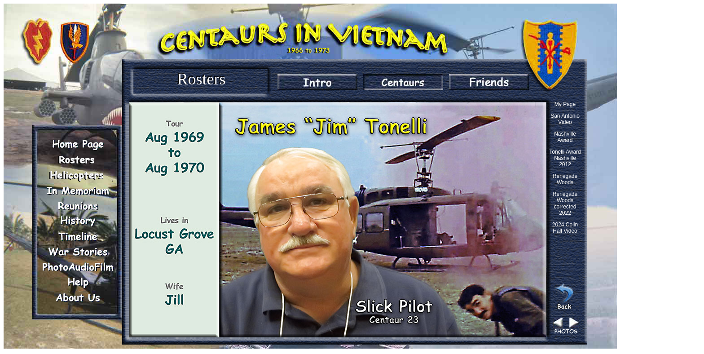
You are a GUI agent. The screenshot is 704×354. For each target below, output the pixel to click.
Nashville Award (565, 137)
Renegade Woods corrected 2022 (565, 203)
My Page (565, 104)
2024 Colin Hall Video (565, 227)
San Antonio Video (565, 119)
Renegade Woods (565, 179)
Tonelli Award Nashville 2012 (565, 158)
